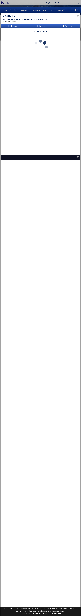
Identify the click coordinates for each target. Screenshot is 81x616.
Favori (40, 33)
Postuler (13, 33)
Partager (67, 33)
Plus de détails (40, 39)
